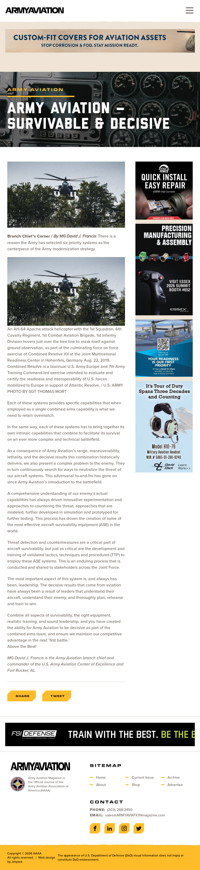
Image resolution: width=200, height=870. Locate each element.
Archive (173, 777)
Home (101, 777)
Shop (136, 784)
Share (23, 696)
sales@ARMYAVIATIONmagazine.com (135, 815)
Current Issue (143, 777)
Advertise (175, 784)
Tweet (58, 696)
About (101, 784)
